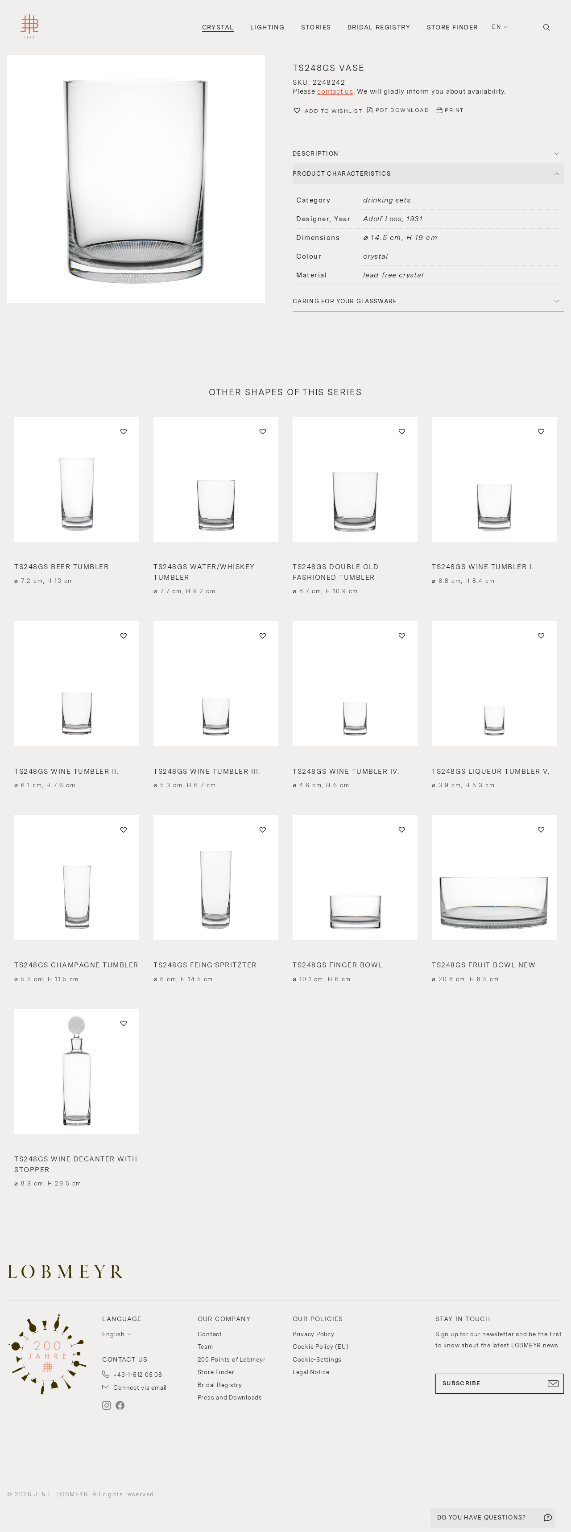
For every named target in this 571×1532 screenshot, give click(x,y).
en (496, 27)
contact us (335, 91)
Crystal (218, 27)
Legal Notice (311, 1372)
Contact (210, 1334)
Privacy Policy (314, 1334)
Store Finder (452, 27)
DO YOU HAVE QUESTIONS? (481, 1517)
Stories (316, 27)
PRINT (454, 110)
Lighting (267, 27)
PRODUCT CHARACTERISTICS (342, 173)
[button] (142, 180)
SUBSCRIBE (500, 1383)
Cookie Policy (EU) (321, 1346)
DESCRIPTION (316, 153)
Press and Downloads (230, 1397)
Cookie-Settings (317, 1359)
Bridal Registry (379, 27)
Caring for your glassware (345, 301)
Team (205, 1346)
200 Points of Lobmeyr (232, 1359)
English (113, 1334)
